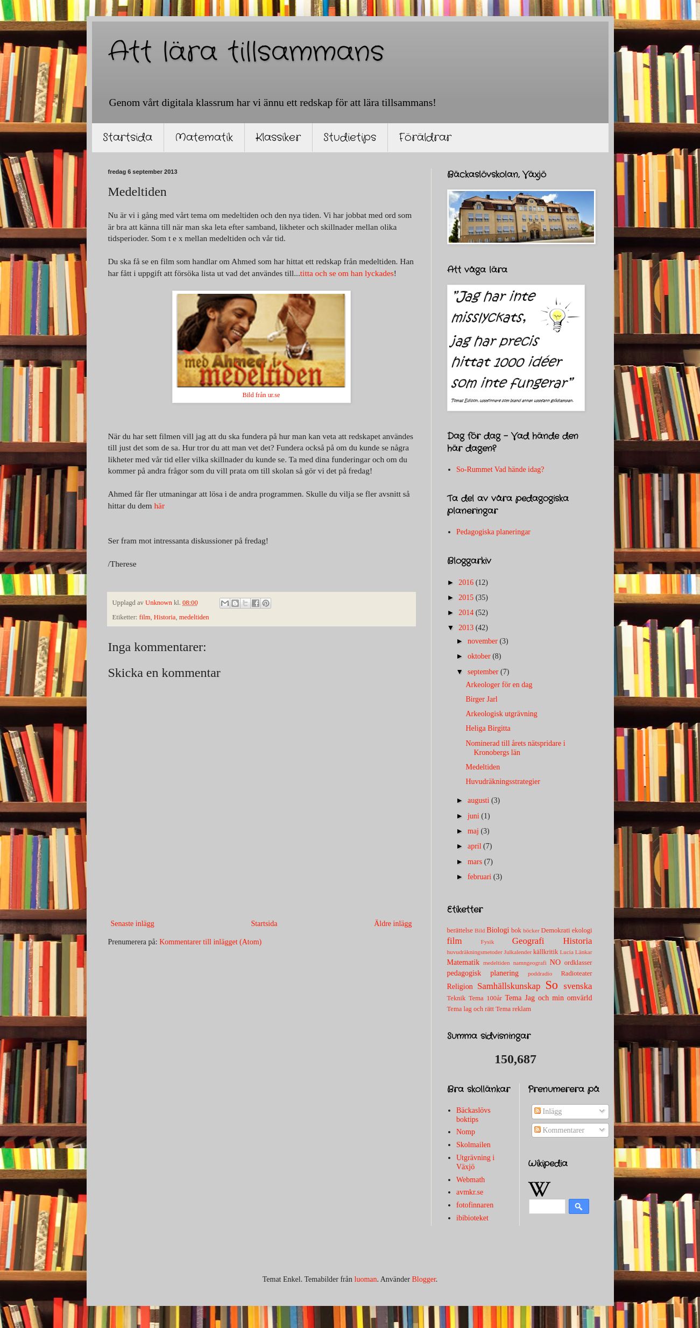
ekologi (582, 930)
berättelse (460, 930)
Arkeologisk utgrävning (501, 714)
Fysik (487, 941)
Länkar (583, 952)
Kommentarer (559, 1130)
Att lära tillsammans (246, 52)
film (145, 617)
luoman (366, 1279)
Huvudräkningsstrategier (502, 782)
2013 (467, 628)
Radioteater (576, 973)
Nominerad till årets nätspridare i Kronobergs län (515, 748)
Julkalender (518, 952)
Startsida (127, 137)
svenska (577, 986)
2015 (467, 598)
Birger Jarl (481, 699)
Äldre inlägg (393, 924)
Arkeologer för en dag (498, 685)
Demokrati (555, 930)
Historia (165, 617)
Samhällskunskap (508, 986)
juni (474, 816)
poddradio (540, 973)
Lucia (566, 952)
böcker (531, 930)
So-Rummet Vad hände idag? (500, 469)
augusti (479, 800)
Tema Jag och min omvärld (548, 998)
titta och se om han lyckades (347, 273)
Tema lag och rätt (470, 1009)
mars (476, 862)
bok (516, 930)
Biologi (497, 930)
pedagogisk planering (483, 973)
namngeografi (530, 962)
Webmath (470, 1180)
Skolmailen (473, 1145)
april (475, 846)
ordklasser (578, 962)
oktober (480, 656)
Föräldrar (425, 137)
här (159, 505)
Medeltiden (482, 767)
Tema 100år (485, 998)
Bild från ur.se (261, 395)
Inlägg (548, 1111)
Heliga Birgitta (487, 728)
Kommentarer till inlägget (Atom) (210, 942)
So (551, 985)
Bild (480, 930)
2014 (467, 613)
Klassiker (278, 137)
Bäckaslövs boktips (473, 1115)
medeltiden (194, 617)
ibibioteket (472, 1218)
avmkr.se (469, 1192)
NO (555, 962)
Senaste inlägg (132, 924)
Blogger (423, 1279)
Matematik (204, 137)
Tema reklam (513, 1009)
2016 (467, 582)
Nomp (465, 1132)
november (483, 641)
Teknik (456, 998)
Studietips (349, 137)
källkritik (545, 952)
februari (480, 877)
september (484, 672)
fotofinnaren (474, 1205)
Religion (460, 987)
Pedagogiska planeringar (493, 532)
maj (474, 831)
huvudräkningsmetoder (475, 952)
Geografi (528, 941)
